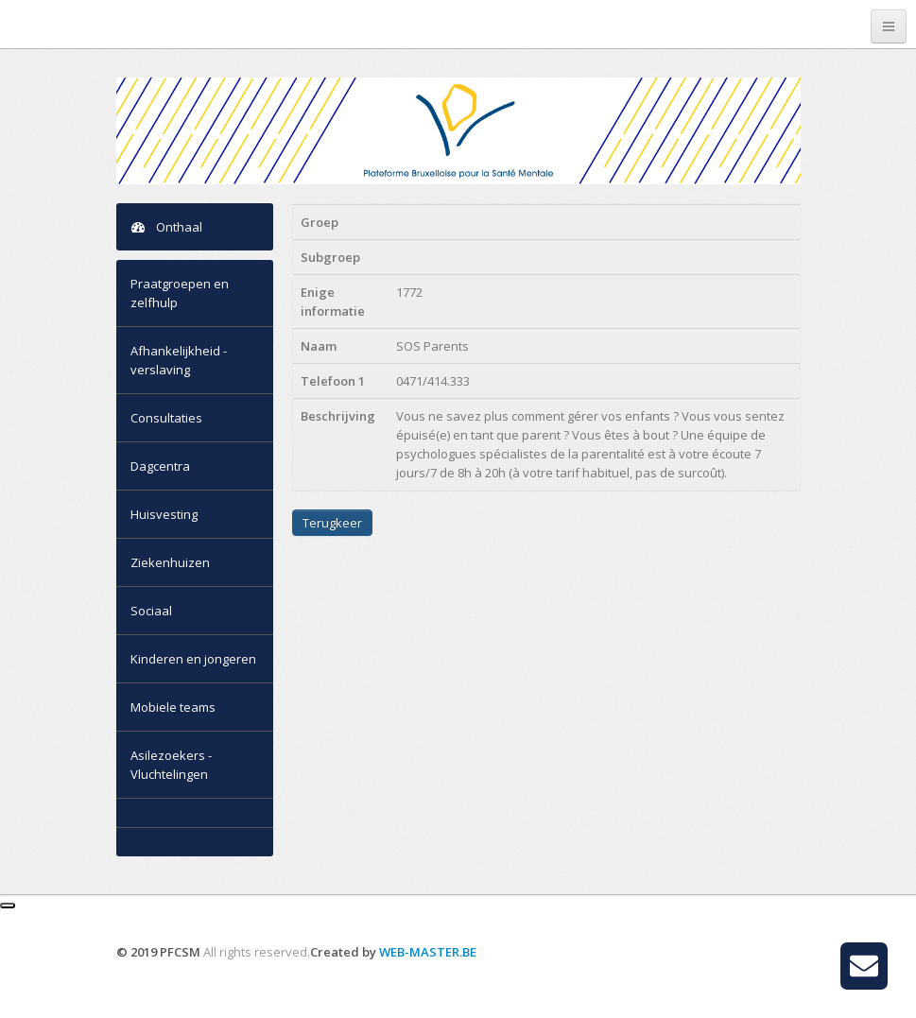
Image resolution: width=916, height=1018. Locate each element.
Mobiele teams (173, 707)
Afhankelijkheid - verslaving (178, 360)
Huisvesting (164, 514)
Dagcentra (160, 465)
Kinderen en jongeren (193, 658)
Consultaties (166, 417)
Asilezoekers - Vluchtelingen (171, 765)
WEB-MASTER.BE (427, 951)
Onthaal (166, 226)
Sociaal (151, 610)
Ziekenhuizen (170, 562)
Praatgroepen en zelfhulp (179, 293)
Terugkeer (332, 522)
